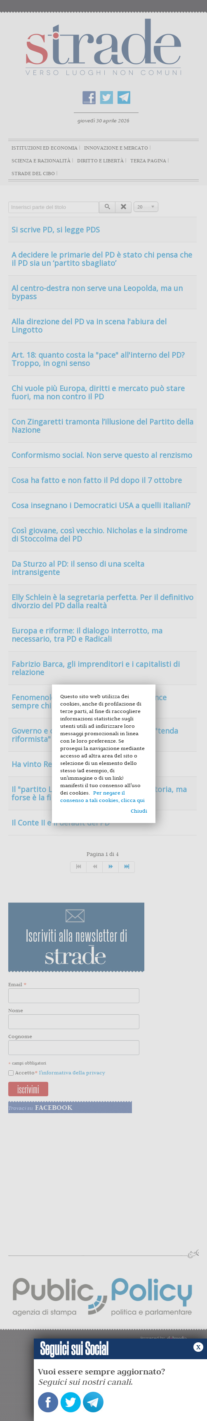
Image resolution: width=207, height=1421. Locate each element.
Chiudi (139, 810)
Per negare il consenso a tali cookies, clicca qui (102, 796)
